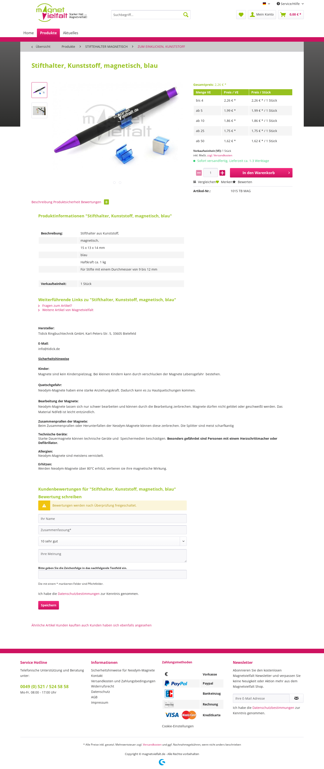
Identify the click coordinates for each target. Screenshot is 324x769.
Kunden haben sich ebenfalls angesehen (121, 625)
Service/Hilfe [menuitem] (289, 4)
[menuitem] (151, 16)
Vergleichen (204, 182)
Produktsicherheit (66, 202)
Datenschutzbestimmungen (79, 594)
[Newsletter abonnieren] (296, 698)
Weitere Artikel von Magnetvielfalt (65, 310)
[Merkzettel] (241, 14)
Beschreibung (42, 202)
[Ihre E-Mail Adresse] (261, 698)
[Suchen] (186, 14)
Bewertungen (95, 202)
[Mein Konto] (262, 14)
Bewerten (242, 182)
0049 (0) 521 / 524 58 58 (44, 686)
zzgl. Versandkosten (219, 155)
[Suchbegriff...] (151, 14)
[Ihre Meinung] (112, 555)
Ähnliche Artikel (43, 625)
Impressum (99, 702)
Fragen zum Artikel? (55, 305)
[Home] (28, 33)
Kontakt (97, 675)
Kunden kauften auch (72, 625)
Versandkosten (152, 744)
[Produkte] (48, 33)
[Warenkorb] (291, 14)
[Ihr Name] (112, 518)
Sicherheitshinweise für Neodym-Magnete (123, 670)
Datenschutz (100, 691)
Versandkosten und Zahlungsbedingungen (123, 681)
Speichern (48, 605)
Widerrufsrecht (102, 686)
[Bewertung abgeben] (112, 541)
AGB (94, 697)
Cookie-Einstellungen (178, 726)
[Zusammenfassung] (112, 529)
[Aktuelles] (70, 33)
